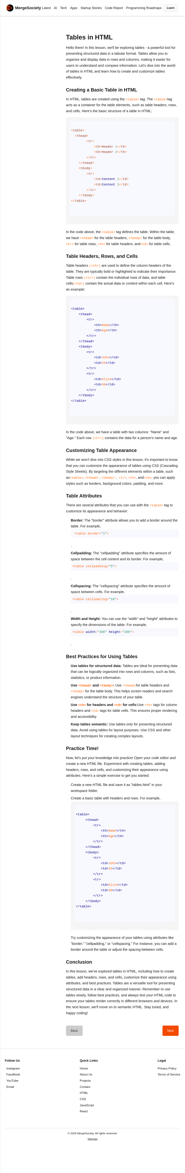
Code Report (114, 8)
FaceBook (13, 1096)
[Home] (23, 8)
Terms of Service (169, 1096)
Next (170, 1053)
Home (84, 1090)
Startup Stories (91, 8)
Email (10, 1109)
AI (55, 8)
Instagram (13, 1090)
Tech (63, 8)
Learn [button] (171, 7)
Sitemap (92, 1161)
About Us (86, 1096)
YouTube (12, 1103)
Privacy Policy (167, 1090)
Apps (73, 8)
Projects (85, 1103)
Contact (85, 1109)
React (84, 1133)
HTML (84, 1115)
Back (74, 1053)
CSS (83, 1121)
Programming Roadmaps (144, 8)
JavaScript (87, 1127)
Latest (46, 8)
